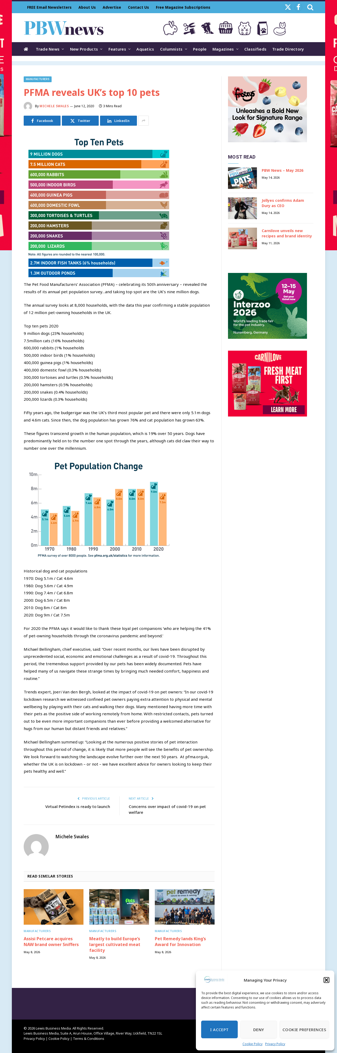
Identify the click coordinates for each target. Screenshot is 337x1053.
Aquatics (145, 49)
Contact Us (138, 7)
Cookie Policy (252, 1044)
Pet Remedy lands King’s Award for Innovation (180, 941)
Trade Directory (288, 49)
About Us (87, 7)
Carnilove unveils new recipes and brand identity (287, 233)
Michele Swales (54, 106)
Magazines (223, 49)
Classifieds (255, 49)
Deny (258, 1029)
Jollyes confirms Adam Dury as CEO (283, 203)
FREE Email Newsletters (49, 7)
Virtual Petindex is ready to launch (77, 806)
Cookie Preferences (304, 1029)
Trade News (48, 49)
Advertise (112, 7)
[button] (326, 980)
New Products (84, 49)
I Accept (219, 1029)
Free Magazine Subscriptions (183, 7)
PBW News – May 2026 (282, 170)
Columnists (171, 49)
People (200, 49)
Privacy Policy (275, 1044)
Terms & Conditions (88, 1038)
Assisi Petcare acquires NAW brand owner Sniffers (51, 941)
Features (117, 49)
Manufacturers (37, 79)
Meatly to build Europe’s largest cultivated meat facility (114, 944)
